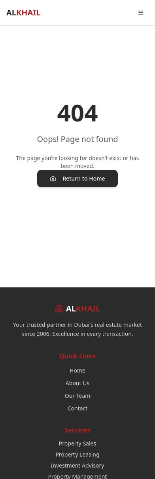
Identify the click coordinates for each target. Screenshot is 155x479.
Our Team (78, 395)
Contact (78, 408)
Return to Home (77, 178)
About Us (77, 383)
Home (77, 370)
